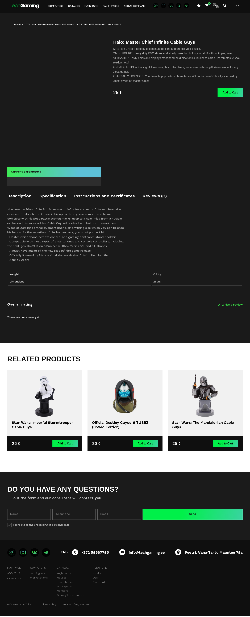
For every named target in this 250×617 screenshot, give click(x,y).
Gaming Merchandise (70, 596)
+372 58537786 (95, 553)
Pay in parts (111, 6)
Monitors (62, 591)
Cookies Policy (47, 605)
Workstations (39, 578)
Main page (14, 569)
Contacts (14, 579)
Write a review (232, 306)
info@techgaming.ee (147, 553)
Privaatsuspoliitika (19, 605)
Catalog (74, 6)
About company (134, 6)
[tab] (21, 196)
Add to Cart (230, 92)
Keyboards (64, 574)
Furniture (91, 6)
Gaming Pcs (37, 574)
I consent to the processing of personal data (41, 526)
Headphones (65, 583)
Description (21, 195)
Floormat (99, 583)
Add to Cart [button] (65, 444)
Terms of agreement (76, 605)
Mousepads (64, 587)
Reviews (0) (169, 195)
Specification (57, 195)
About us (13, 574)
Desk (96, 578)
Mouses (61, 578)
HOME (17, 24)
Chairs (97, 574)
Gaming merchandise (52, 24)
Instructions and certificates (114, 195)
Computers (56, 6)
